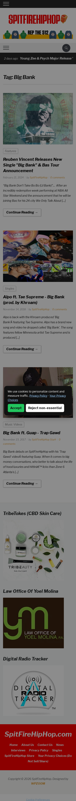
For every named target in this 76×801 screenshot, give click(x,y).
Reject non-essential (45, 408)
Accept (16, 408)
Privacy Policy (38, 395)
